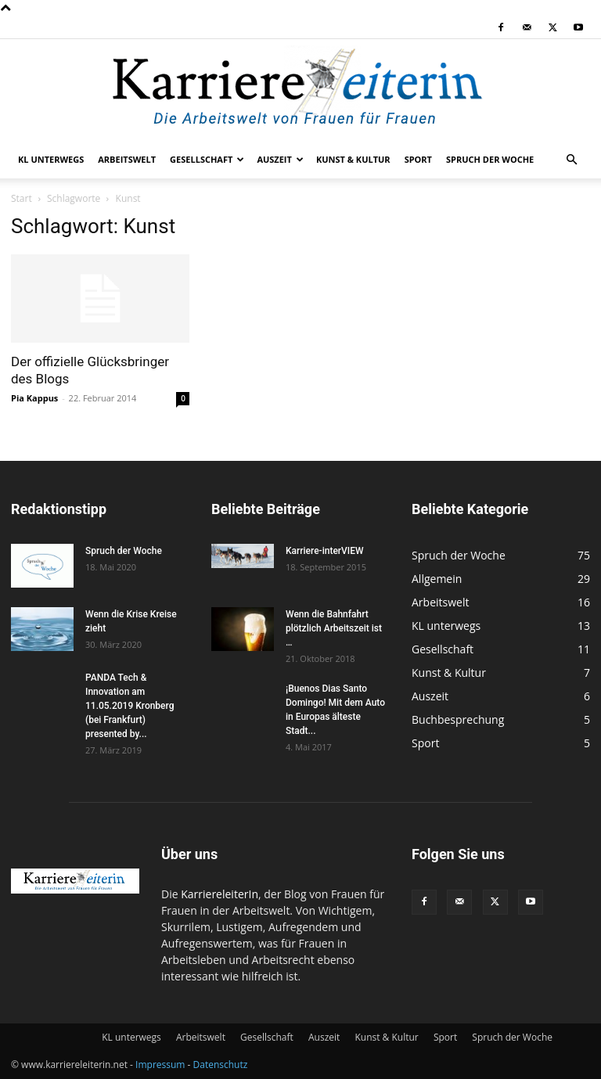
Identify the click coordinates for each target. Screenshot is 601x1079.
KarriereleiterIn (219, 894)
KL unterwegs (51, 159)
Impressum (160, 1064)
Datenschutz (220, 1064)
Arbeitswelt (127, 159)
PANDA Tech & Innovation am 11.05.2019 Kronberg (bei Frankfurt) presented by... (129, 705)
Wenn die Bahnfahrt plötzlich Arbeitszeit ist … (334, 628)
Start (21, 198)
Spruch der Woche (490, 159)
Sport (418, 159)
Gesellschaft (207, 159)
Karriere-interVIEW (325, 550)
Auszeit (280, 159)
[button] (571, 160)
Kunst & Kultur (353, 159)
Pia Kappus (34, 398)
